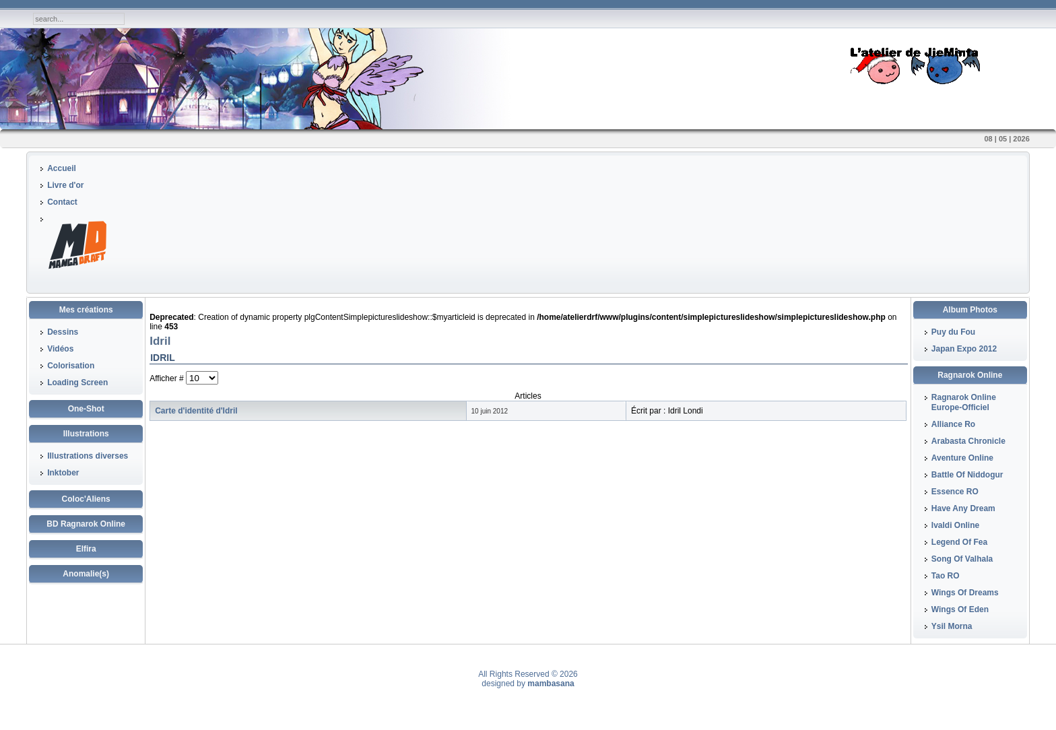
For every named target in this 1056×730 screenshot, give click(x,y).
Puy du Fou (953, 332)
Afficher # (168, 378)
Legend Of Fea (959, 542)
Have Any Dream (963, 508)
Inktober (63, 472)
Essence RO (955, 491)
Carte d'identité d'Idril (196, 411)
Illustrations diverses (87, 456)
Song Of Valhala (962, 559)
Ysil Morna (951, 626)
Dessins (62, 332)
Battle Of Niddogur (967, 474)
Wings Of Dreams (965, 592)
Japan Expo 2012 (964, 349)
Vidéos (60, 349)
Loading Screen (77, 382)
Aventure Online (962, 458)
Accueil (61, 168)
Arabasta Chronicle (968, 441)
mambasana (550, 683)
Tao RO (945, 575)
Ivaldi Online (955, 525)
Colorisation (70, 365)
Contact (62, 202)
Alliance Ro (953, 424)
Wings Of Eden (960, 609)
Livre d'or (65, 185)
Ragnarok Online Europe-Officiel (963, 402)
